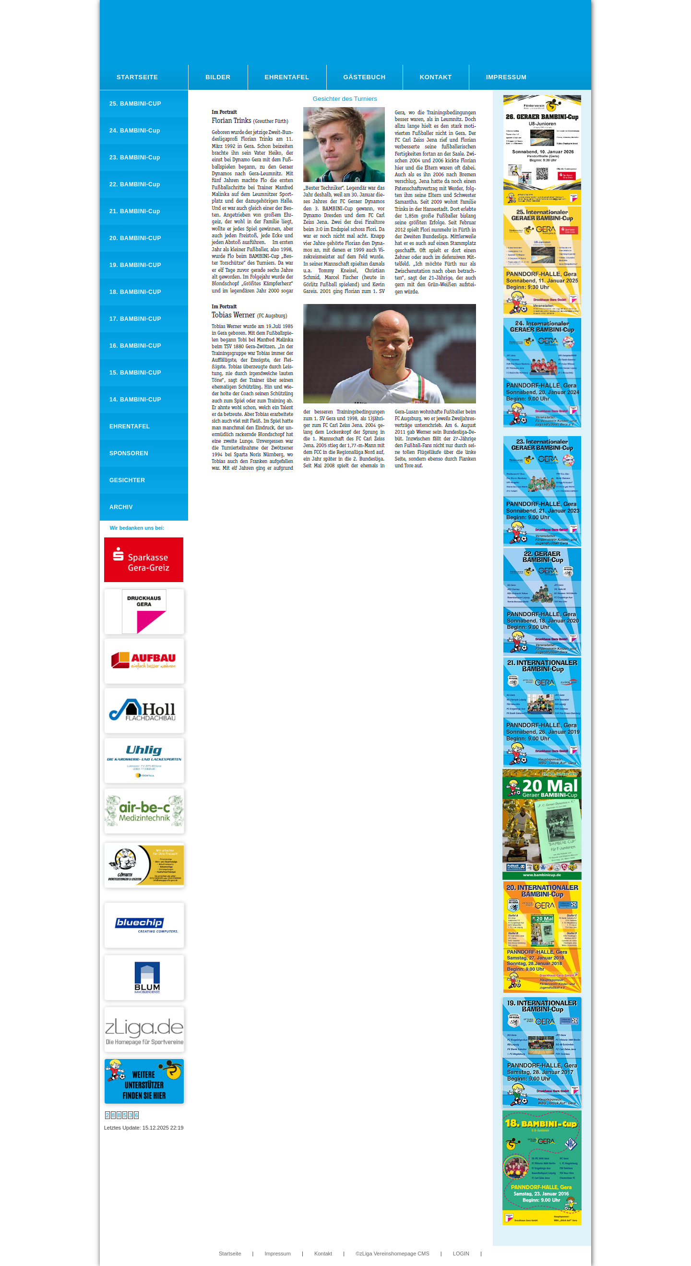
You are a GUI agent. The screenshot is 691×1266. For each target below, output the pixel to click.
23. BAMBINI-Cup (134, 157)
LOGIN (461, 1253)
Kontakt (436, 77)
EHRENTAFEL (129, 426)
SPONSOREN (128, 453)
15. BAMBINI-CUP (135, 372)
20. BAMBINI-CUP (135, 238)
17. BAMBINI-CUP (135, 319)
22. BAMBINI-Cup (134, 184)
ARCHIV (121, 507)
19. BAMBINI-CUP (135, 265)
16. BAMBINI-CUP (135, 345)
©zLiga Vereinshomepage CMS (392, 1253)
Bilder (217, 77)
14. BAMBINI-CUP (135, 399)
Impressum (506, 77)
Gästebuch (365, 77)
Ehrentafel (287, 77)
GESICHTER (127, 480)
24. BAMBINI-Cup (134, 130)
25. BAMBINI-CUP (135, 103)
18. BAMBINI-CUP (135, 292)
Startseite (137, 77)
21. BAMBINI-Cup (134, 211)
